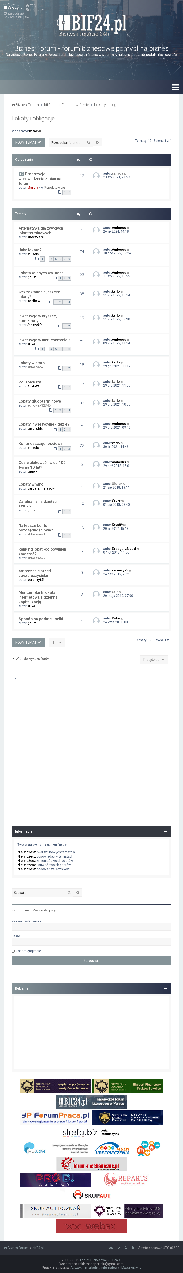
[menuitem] (31, 6)
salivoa (117, 173)
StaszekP (34, 325)
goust (31, 277)
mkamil (35, 131)
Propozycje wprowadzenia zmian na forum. (40, 179)
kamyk (32, 471)
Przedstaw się (54, 187)
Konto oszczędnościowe (40, 443)
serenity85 (35, 580)
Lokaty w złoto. (32, 362)
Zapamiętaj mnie (28, 951)
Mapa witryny (131, 1267)
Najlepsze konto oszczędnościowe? (36, 527)
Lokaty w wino (31, 484)
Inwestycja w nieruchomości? (44, 340)
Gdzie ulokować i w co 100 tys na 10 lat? (42, 465)
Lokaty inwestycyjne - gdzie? (44, 424)
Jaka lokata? (30, 249)
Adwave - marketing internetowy (94, 1267)
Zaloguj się (20, 910)
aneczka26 (35, 237)
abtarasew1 (36, 534)
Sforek (117, 484)
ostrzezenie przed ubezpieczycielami (35, 573)
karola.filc (35, 428)
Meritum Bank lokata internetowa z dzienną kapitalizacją (38, 597)
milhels (33, 254)
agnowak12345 (39, 405)
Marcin (32, 187)
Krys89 (117, 525)
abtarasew (35, 367)
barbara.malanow (41, 488)
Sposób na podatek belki (41, 618)
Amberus (119, 228)
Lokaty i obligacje (33, 118)
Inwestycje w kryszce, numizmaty (38, 318)
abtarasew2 (36, 558)
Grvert (117, 501)
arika (31, 344)
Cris (115, 592)
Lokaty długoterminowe (40, 401)
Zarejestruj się (44, 910)
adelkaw (33, 301)
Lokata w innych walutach (41, 273)
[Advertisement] (91, 1032)
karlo (116, 291)
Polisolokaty (30, 382)
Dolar (116, 618)
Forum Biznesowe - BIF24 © (100, 1260)
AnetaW (33, 386)
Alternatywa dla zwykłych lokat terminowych (41, 230)
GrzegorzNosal (124, 549)
